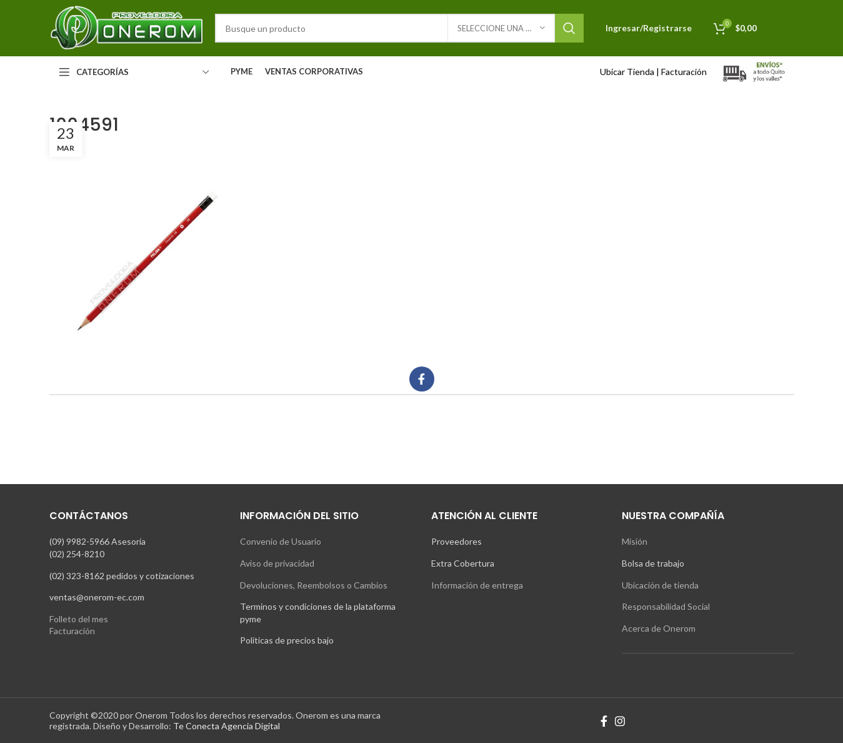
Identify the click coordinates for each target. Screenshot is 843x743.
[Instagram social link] (620, 721)
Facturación (684, 71)
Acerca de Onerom (659, 628)
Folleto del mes (78, 619)
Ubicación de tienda (660, 585)
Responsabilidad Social (666, 606)
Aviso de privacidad (277, 563)
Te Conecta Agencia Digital (226, 725)
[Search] (399, 28)
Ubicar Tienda (627, 71)
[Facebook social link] (421, 379)
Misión (634, 541)
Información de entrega (477, 585)
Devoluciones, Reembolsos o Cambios (313, 585)
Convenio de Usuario (280, 541)
